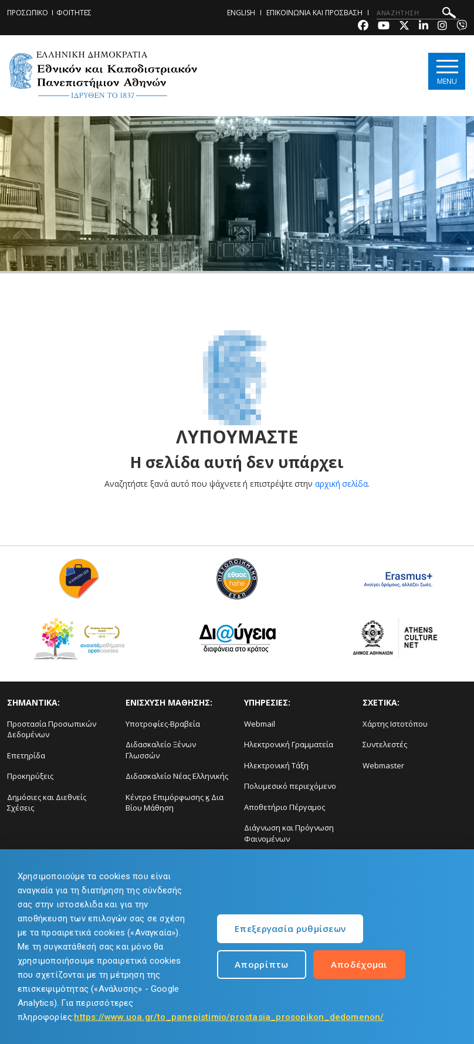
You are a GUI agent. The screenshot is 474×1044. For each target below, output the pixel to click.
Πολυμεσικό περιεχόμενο (290, 786)
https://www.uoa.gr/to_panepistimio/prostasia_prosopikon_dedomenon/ (229, 1017)
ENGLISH (241, 13)
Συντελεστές (385, 744)
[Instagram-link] (442, 27)
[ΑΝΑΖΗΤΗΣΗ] (418, 12)
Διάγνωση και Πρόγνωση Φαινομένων (289, 833)
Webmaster (383, 765)
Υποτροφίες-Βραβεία (163, 723)
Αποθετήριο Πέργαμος (284, 807)
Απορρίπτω (262, 964)
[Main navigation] (446, 71)
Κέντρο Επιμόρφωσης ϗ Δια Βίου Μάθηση (175, 802)
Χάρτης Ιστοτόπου (395, 723)
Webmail (259, 723)
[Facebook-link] (363, 27)
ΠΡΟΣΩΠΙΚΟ (27, 13)
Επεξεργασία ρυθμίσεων (290, 928)
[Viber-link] (461, 27)
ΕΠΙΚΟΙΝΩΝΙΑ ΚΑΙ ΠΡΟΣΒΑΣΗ (314, 13)
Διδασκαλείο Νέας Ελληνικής (177, 776)
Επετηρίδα (26, 755)
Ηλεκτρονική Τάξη (276, 765)
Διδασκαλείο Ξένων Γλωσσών (161, 750)
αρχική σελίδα (341, 483)
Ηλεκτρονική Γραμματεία (288, 744)
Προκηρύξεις (30, 776)
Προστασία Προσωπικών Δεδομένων (51, 729)
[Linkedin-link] (423, 27)
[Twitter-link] (404, 27)
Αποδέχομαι (359, 964)
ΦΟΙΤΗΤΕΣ (74, 13)
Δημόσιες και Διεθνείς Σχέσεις (46, 802)
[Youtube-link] (384, 27)
